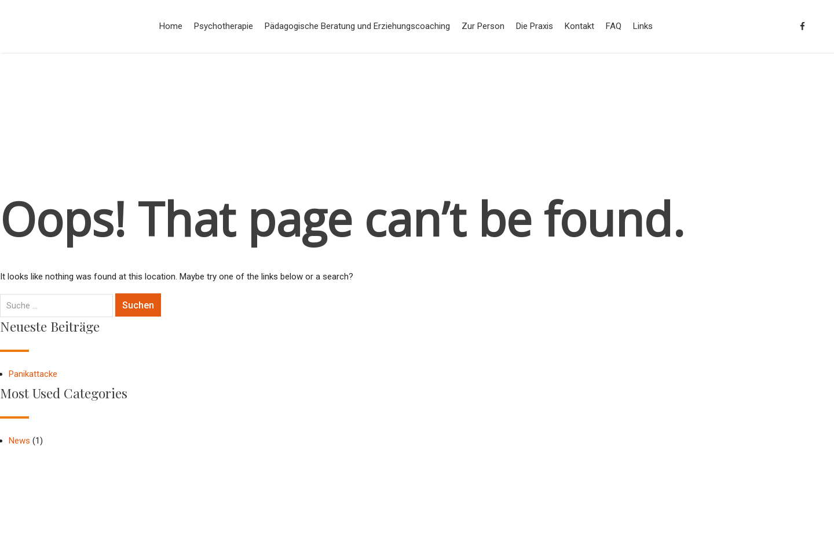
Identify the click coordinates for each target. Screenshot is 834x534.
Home (170, 26)
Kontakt (579, 26)
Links (643, 26)
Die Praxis (534, 26)
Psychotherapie (223, 26)
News (19, 440)
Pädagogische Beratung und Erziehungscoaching (357, 26)
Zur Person (483, 26)
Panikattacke (33, 374)
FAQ (613, 26)
